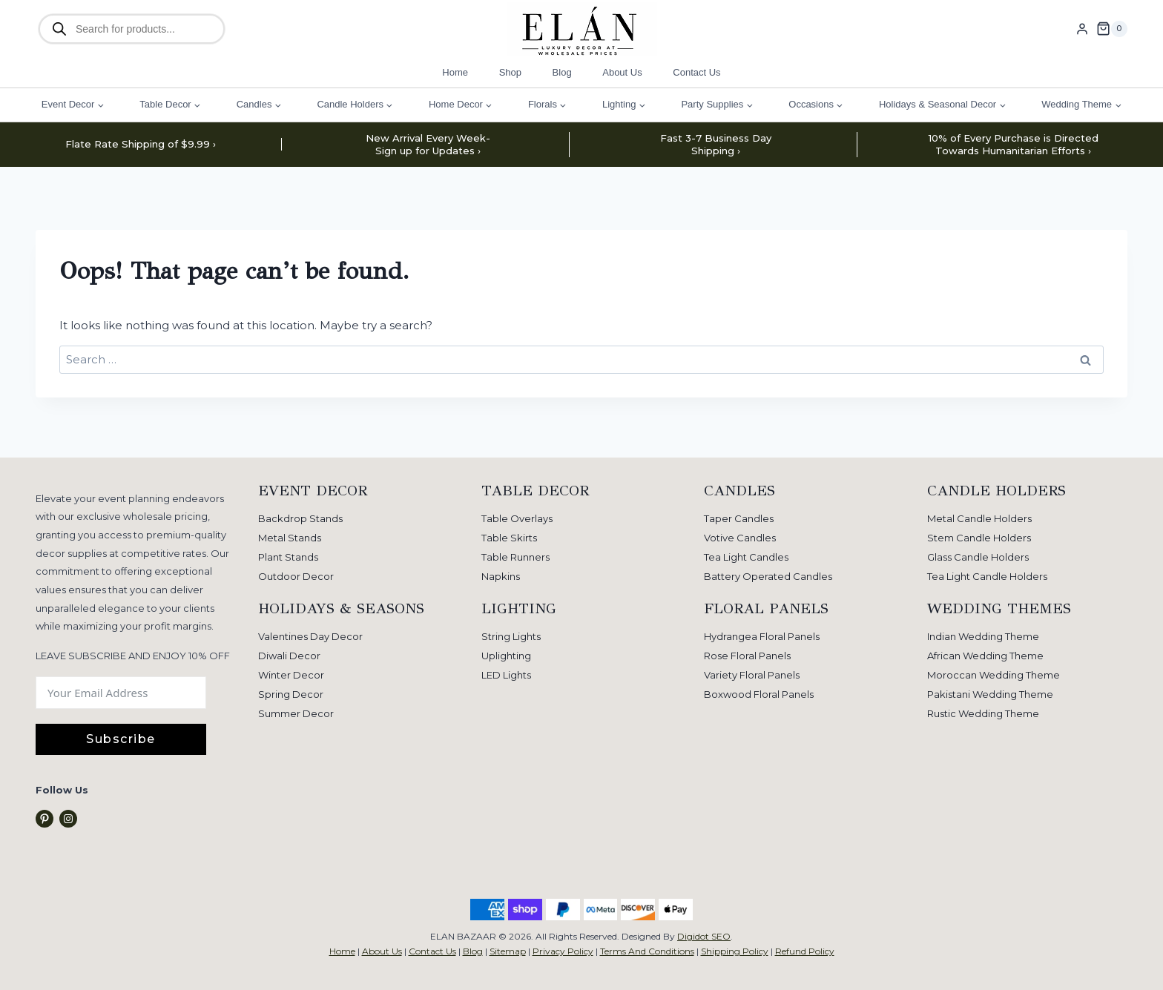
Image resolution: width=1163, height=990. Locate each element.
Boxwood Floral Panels (759, 694)
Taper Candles (739, 518)
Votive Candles (740, 538)
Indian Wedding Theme (983, 636)
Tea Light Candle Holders (987, 576)
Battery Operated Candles (768, 576)
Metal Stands (289, 538)
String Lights (511, 636)
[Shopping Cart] (1111, 29)
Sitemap (508, 951)
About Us (622, 72)
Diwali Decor (289, 655)
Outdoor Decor (296, 576)
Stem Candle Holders (979, 538)
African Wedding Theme (985, 655)
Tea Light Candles (746, 557)
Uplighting (506, 655)
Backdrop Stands (300, 518)
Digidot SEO (704, 936)
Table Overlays (517, 518)
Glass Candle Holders (978, 557)
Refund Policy (804, 951)
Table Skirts (509, 538)
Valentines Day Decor (310, 636)
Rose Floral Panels (747, 655)
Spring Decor (290, 694)
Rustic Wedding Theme (983, 713)
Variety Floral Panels (752, 675)
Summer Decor (296, 713)
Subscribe (121, 739)
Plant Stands (288, 557)
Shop (510, 72)
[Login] (1082, 29)
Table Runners (515, 557)
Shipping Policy (734, 951)
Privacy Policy (563, 951)
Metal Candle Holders (979, 518)
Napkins (500, 576)
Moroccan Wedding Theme (993, 675)
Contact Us (696, 72)
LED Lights (506, 675)
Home (455, 72)
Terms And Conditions (647, 951)
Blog (562, 72)
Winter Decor (291, 675)
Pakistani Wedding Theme (990, 694)
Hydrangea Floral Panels (762, 636)
